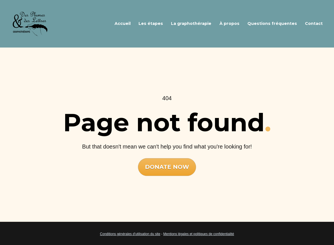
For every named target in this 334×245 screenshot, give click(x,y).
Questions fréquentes (272, 23)
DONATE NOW (167, 164)
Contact (314, 23)
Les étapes (151, 23)
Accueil (123, 23)
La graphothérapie (191, 23)
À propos (229, 23)
